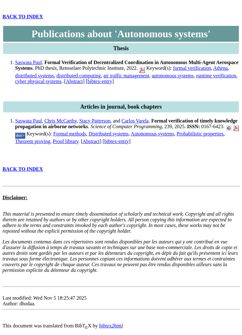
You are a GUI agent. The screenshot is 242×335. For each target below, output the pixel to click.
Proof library (65, 141)
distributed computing (78, 75)
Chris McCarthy (60, 120)
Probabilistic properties (199, 133)
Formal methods (69, 133)
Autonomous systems (152, 133)
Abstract (74, 81)
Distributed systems (109, 133)
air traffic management (126, 75)
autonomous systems (172, 75)
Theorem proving (32, 141)
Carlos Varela (135, 120)
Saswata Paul (28, 62)
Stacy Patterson (94, 120)
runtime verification (216, 75)
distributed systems (34, 75)
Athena (220, 68)
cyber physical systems (38, 81)
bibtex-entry (100, 81)
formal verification (192, 68)
